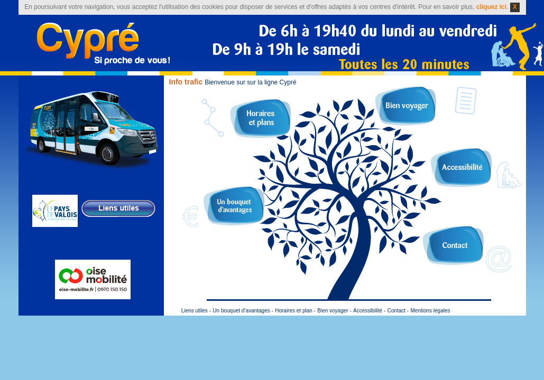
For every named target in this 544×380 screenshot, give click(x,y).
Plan (260, 118)
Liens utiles (194, 311)
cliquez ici (491, 7)
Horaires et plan (293, 311)
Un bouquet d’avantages (234, 205)
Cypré (103, 44)
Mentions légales (430, 311)
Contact (453, 245)
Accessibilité (461, 167)
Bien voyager (405, 106)
